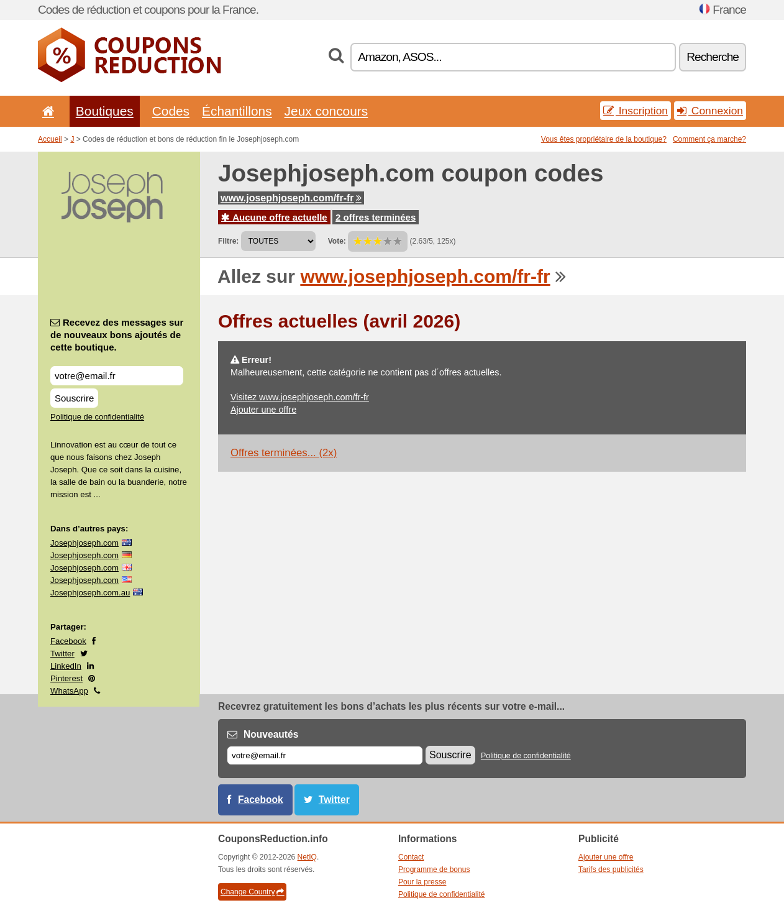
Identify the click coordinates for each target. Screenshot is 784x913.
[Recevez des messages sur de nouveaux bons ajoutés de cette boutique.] (116, 375)
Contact (411, 857)
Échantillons (237, 111)
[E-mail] (324, 755)
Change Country (252, 892)
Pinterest (66, 678)
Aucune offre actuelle (274, 217)
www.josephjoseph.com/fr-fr (291, 198)
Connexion (710, 110)
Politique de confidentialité (97, 416)
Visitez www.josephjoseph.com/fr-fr (299, 397)
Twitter (62, 653)
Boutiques (105, 111)
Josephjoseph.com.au (90, 592)
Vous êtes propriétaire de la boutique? (604, 139)
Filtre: (228, 241)
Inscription (635, 110)
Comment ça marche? (709, 139)
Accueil (50, 139)
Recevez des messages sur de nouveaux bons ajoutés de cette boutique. (116, 334)
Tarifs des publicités (611, 869)
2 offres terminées (375, 217)
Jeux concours (326, 111)
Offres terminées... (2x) (283, 453)
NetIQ (307, 857)
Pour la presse (422, 882)
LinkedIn (65, 666)
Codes (170, 111)
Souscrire (74, 398)
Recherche (712, 56)
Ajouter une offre (263, 410)
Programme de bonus (434, 869)
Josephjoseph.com (84, 543)
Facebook (68, 641)
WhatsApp (69, 690)
